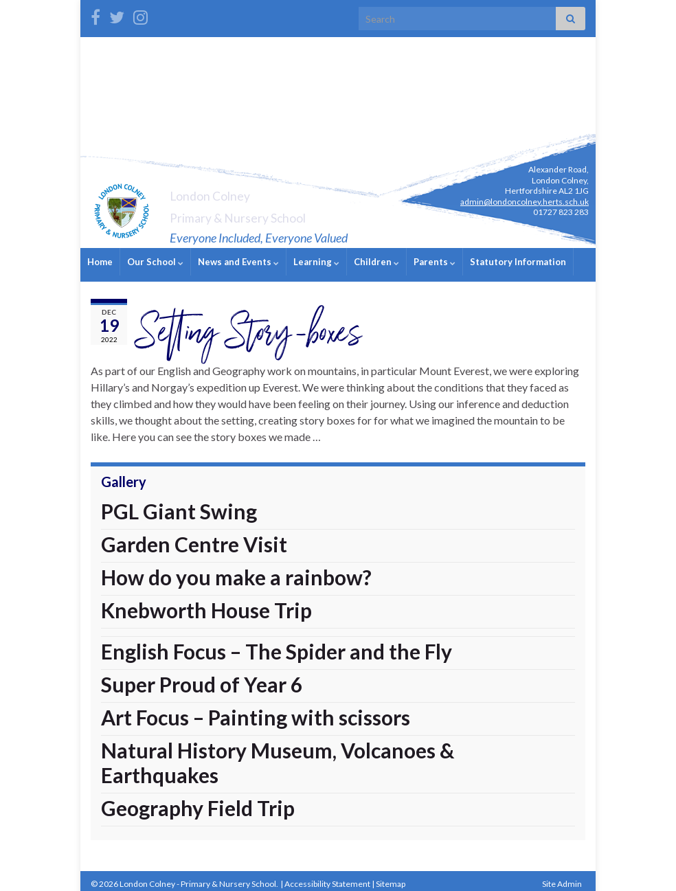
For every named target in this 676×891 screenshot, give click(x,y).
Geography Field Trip (198, 801)
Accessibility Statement (327, 877)
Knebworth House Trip (206, 603)
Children (376, 261)
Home (100, 261)
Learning (316, 261)
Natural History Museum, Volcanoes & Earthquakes (277, 756)
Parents (434, 261)
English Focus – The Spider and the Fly (276, 645)
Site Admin (562, 877)
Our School (155, 261)
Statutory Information (518, 261)
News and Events (238, 261)
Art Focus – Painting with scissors (255, 711)
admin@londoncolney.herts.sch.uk (524, 201)
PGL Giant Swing (179, 505)
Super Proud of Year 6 (201, 678)
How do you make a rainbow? (236, 571)
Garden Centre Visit (194, 538)
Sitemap (390, 877)
